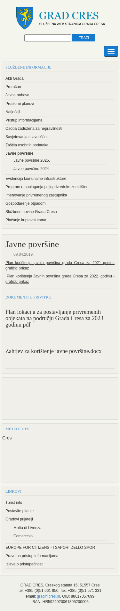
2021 (96, 263)
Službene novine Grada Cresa (31, 212)
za (87, 263)
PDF (106, 335)
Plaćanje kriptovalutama (25, 220)
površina (52, 263)
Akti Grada (14, 78)
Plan (9, 263)
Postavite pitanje (19, 511)
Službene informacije (28, 67)
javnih (38, 263)
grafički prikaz (17, 268)
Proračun (13, 87)
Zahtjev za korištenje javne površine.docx (53, 351)
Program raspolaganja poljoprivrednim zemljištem (47, 187)
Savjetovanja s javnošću (26, 137)
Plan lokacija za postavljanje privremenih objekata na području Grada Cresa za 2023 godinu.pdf (54, 318)
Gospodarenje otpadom (25, 203)
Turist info (13, 502)
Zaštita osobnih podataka (26, 145)
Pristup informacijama (23, 120)
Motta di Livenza (27, 528)
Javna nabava (17, 95)
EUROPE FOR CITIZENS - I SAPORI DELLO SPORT (51, 547)
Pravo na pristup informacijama (31, 556)
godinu (108, 263)
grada (66, 263)
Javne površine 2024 (31, 168)
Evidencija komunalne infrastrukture (35, 178)
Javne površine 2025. (31, 160)
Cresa (78, 263)
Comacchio (23, 536)
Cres (7, 437)
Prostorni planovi (19, 103)
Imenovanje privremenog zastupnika (36, 195)
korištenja (22, 263)
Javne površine (19, 153)
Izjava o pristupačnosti (24, 564)
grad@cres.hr (48, 596)
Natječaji (12, 112)
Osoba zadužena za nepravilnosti (33, 128)
